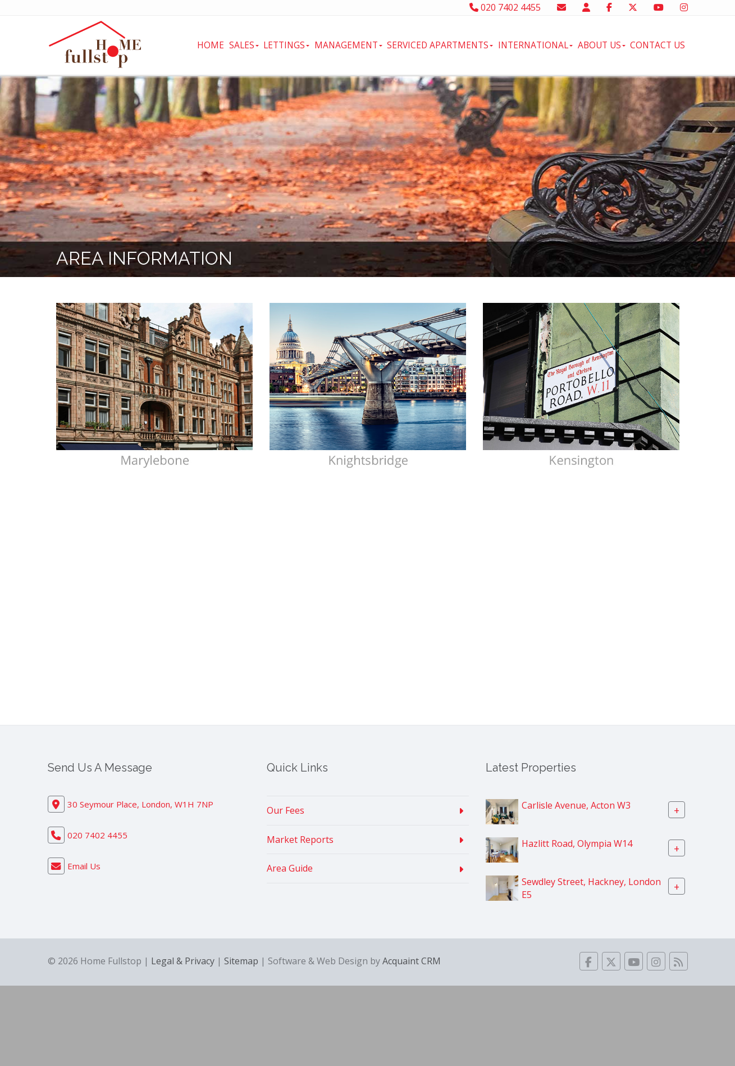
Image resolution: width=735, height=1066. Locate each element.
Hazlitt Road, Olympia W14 (577, 843)
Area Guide (290, 868)
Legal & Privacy (182, 961)
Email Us (84, 866)
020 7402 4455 (505, 7)
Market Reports (300, 839)
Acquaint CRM (411, 961)
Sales (244, 45)
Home (210, 45)
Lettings (286, 45)
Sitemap (241, 961)
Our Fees (285, 810)
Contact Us (657, 45)
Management (348, 45)
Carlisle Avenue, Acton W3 (576, 805)
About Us (602, 45)
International (535, 45)
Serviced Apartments (440, 45)
